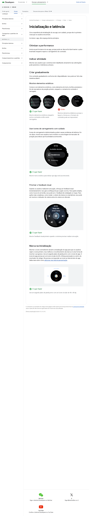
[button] (10, 13)
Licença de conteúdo (78, 306)
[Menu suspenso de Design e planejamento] (48, 2)
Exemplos (25, 11)
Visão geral (5, 11)
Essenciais (21, 2)
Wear (14, 7)
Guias (70, 20)
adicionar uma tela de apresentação (55, 260)
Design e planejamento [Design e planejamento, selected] (39, 2)
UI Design (5, 7)
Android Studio (81, 2)
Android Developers (34, 20)
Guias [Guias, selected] (16, 11)
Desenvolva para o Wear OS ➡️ (42, 11)
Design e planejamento (48, 20)
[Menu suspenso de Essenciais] (27, 2)
